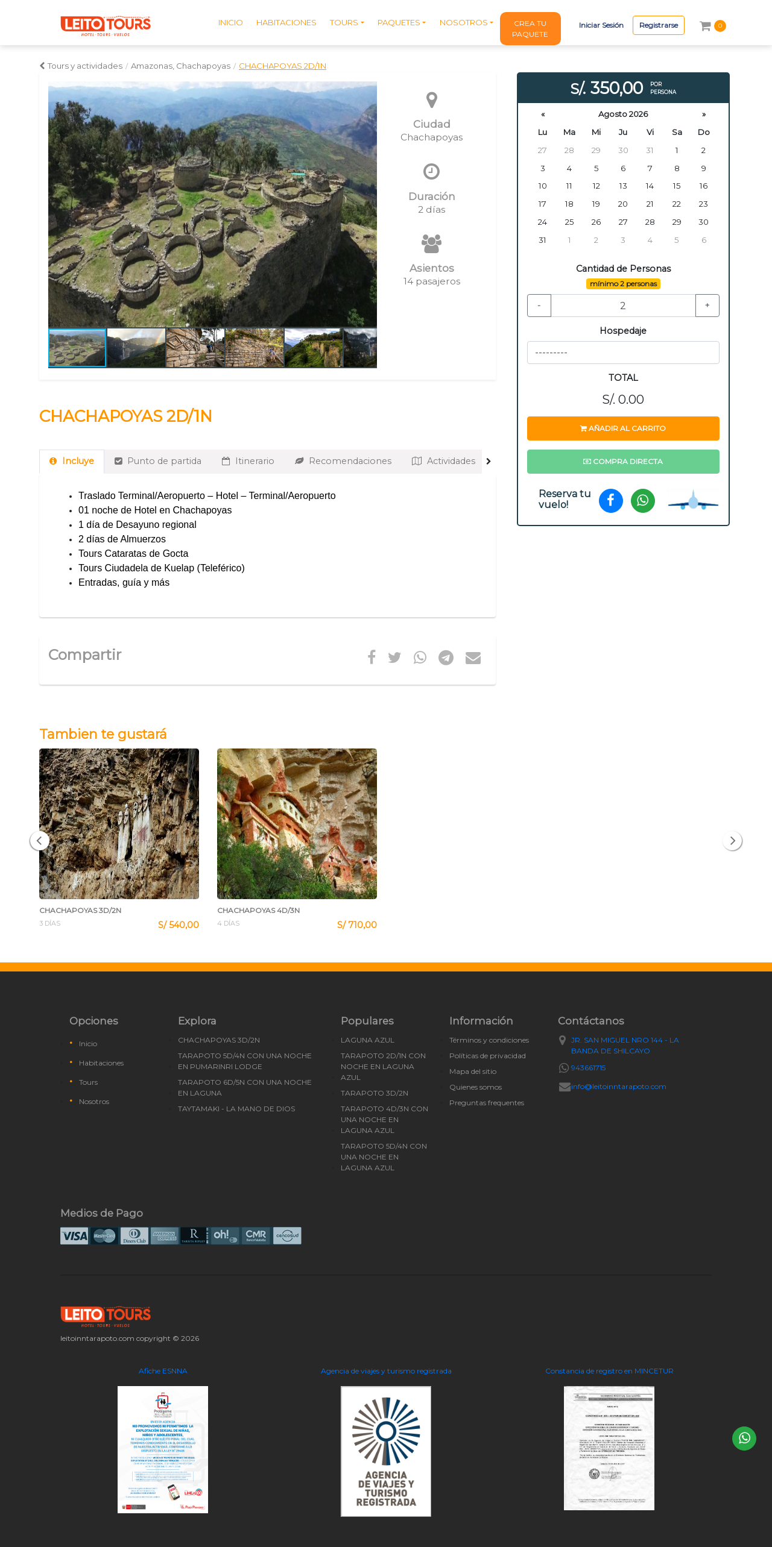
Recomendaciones (343, 461)
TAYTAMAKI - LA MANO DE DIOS (236, 1108)
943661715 (588, 1067)
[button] (366, 204)
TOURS (344, 22)
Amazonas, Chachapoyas (180, 66)
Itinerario (248, 461)
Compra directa (623, 461)
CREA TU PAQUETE (530, 29)
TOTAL (623, 377)
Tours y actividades (80, 66)
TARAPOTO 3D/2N (374, 1092)
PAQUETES (399, 22)
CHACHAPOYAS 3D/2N (219, 1039)
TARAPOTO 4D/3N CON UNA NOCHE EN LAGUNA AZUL (384, 1119)
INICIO (230, 22)
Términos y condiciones (489, 1039)
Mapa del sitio (472, 1071)
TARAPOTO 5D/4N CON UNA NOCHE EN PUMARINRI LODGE (245, 1061)
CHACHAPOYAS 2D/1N (282, 66)
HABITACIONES (286, 22)
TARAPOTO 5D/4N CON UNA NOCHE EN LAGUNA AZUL (384, 1156)
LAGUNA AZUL (367, 1039)
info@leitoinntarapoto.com (618, 1086)
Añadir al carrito (623, 428)
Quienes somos (475, 1086)
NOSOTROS (464, 22)
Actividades (443, 461)
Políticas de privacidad (487, 1055)
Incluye (71, 461)
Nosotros (94, 1101)
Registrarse (658, 25)
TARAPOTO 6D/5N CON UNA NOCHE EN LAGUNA (245, 1087)
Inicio (88, 1043)
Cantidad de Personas (623, 268)
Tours (88, 1082)
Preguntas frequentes (486, 1102)
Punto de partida (158, 461)
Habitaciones (101, 1062)
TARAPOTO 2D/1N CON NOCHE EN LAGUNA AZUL (383, 1066)
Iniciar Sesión (601, 25)
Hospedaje (623, 330)
